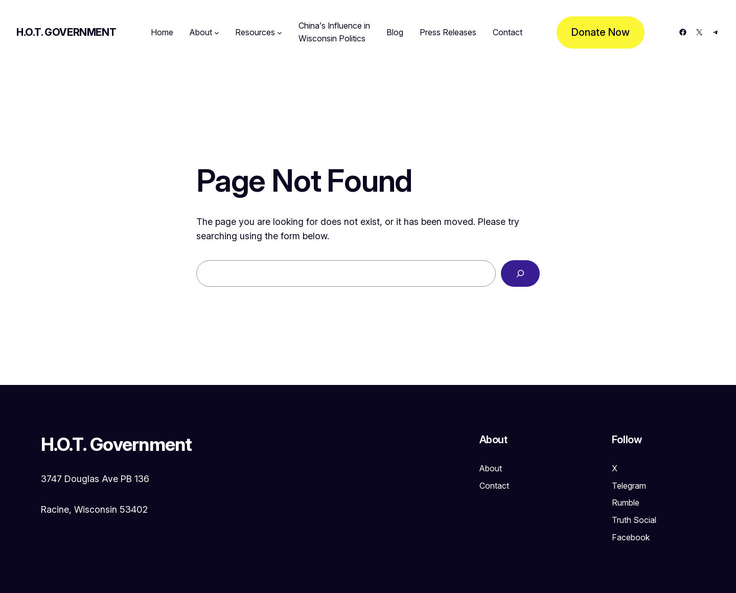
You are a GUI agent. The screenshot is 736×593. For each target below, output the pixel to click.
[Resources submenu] (279, 32)
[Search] (520, 273)
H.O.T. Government (66, 32)
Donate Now (600, 32)
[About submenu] (216, 32)
